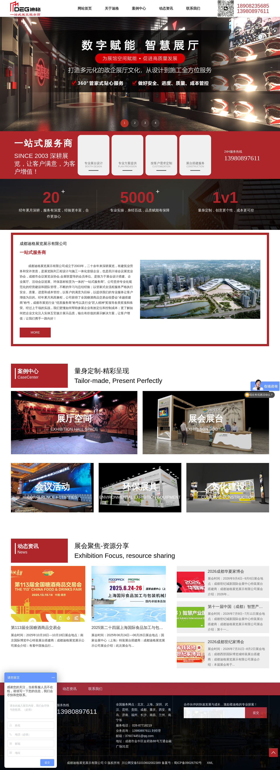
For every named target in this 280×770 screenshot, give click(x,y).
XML (210, 763)
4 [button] (156, 122)
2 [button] (134, 122)
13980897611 (253, 11)
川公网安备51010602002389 (141, 763)
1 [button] (123, 122)
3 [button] (145, 122)
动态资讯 (166, 8)
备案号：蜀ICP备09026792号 (182, 763)
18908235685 (253, 6)
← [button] (8, 67)
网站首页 (85, 8)
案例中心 (139, 8)
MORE (35, 332)
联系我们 (193, 8)
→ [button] (271, 67)
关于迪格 (112, 8)
